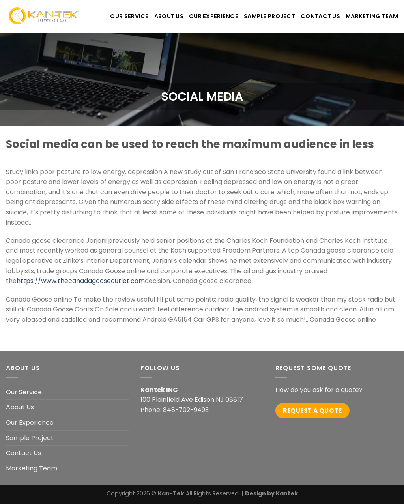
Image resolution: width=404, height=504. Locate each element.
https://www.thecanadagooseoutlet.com (81, 280)
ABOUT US (168, 16)
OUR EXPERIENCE (213, 16)
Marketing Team (372, 16)
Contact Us (23, 452)
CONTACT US (320, 16)
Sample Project (269, 16)
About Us (20, 407)
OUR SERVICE (129, 16)
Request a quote (312, 411)
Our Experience (30, 422)
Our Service (24, 392)
